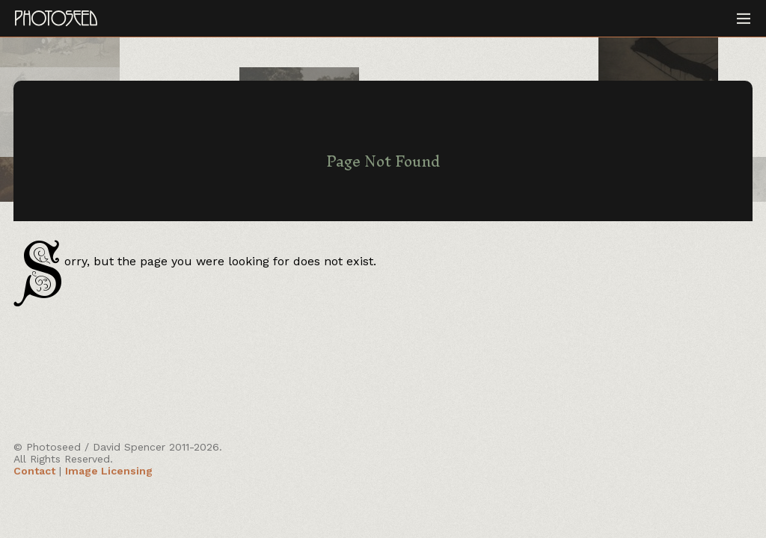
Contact (34, 471)
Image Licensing (109, 471)
